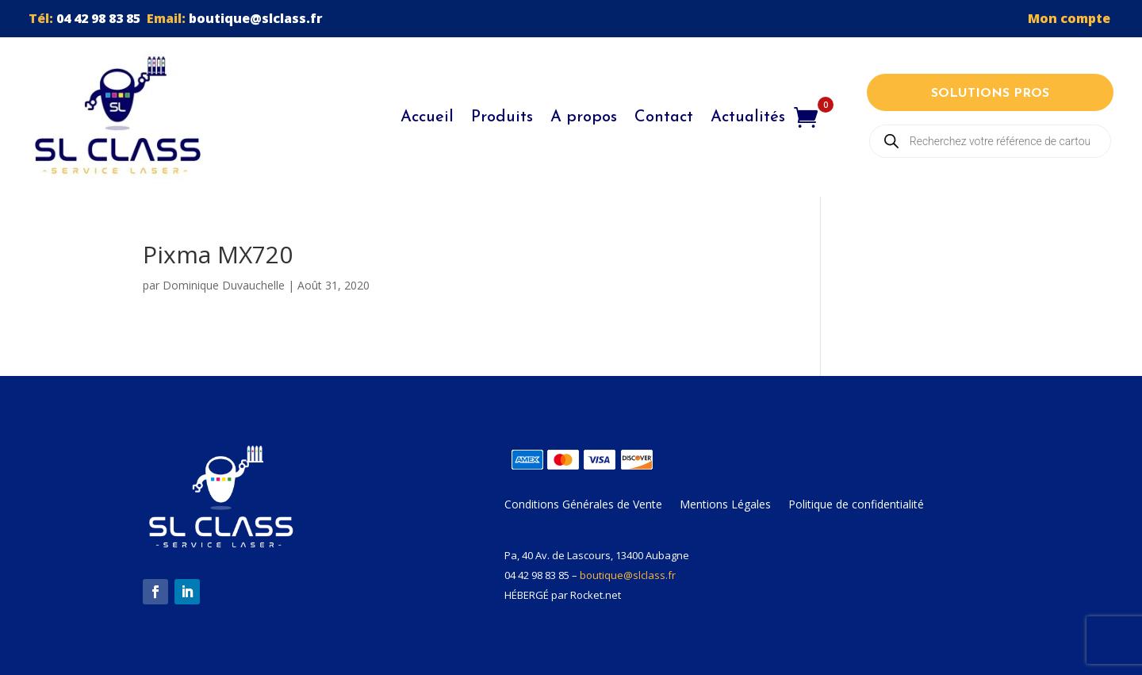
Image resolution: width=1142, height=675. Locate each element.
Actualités (748, 117)
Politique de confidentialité (856, 505)
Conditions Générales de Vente (583, 505)
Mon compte (1070, 18)
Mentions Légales (725, 505)
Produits (502, 117)
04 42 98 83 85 (98, 18)
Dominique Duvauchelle (224, 285)
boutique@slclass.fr (256, 18)
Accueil (427, 117)
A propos (583, 117)
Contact (663, 117)
